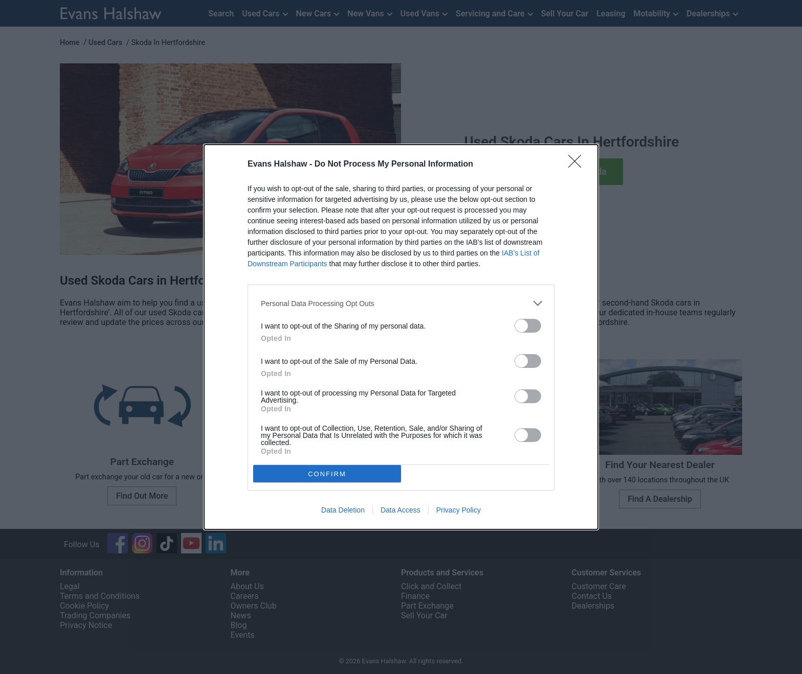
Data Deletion (343, 510)
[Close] (578, 164)
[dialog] (401, 337)
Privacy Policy (458, 510)
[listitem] (401, 303)
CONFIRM (327, 474)
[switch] (528, 326)
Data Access (400, 510)
